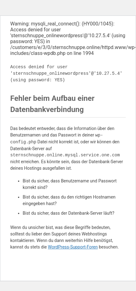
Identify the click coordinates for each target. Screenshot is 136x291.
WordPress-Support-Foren (73, 246)
